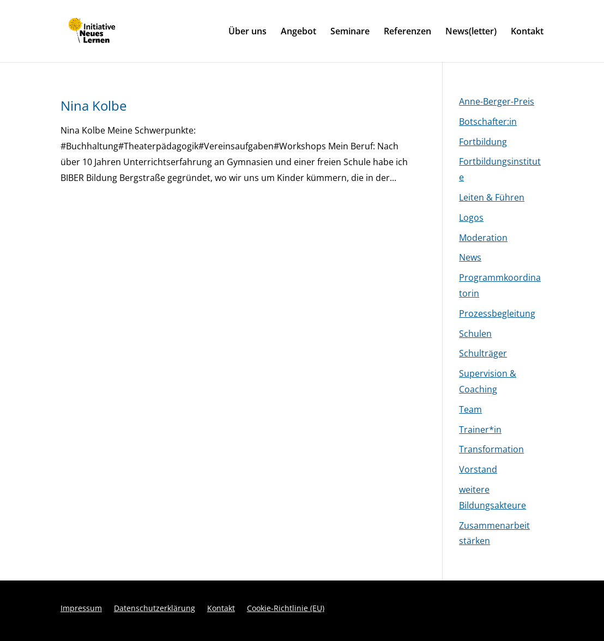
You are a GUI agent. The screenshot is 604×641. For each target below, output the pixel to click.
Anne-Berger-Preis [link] (496, 101)
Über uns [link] (247, 32)
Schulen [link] (475, 334)
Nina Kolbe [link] (93, 105)
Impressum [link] (81, 608)
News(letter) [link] (471, 32)
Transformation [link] (491, 449)
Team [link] (470, 409)
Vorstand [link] (478, 469)
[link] (114, 30)
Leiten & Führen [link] (491, 197)
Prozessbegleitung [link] (497, 313)
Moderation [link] (483, 238)
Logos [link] (471, 217)
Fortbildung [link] (483, 142)
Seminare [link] (350, 32)
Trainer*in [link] (480, 430)
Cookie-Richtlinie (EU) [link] (285, 608)
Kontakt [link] (527, 32)
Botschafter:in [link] (488, 122)
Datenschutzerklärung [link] (154, 608)
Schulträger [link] (483, 353)
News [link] (470, 257)
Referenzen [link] (407, 32)
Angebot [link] (298, 32)
